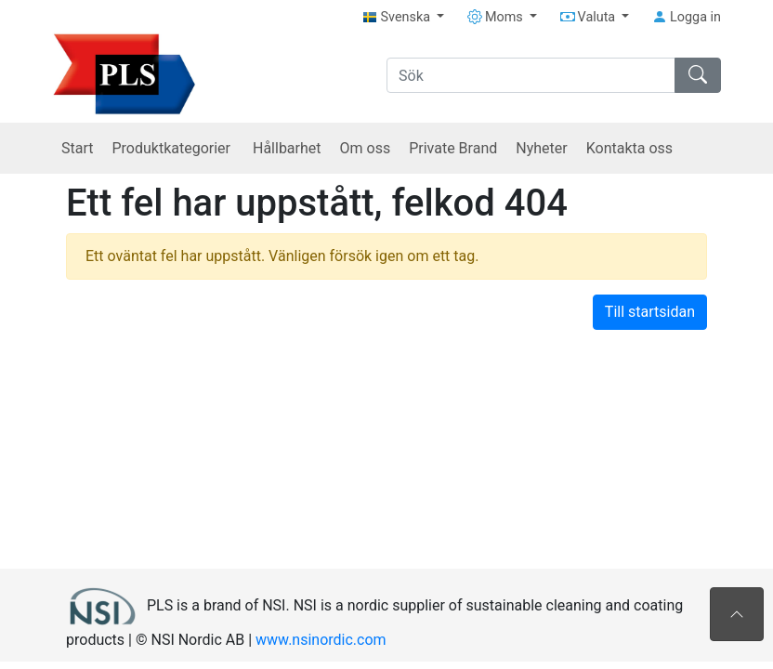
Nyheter (541, 148)
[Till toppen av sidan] (737, 614)
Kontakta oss (629, 148)
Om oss (365, 148)
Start (77, 148)
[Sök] (530, 75)
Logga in (686, 17)
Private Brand (453, 148)
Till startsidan (650, 312)
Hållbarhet (287, 148)
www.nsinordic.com (320, 640)
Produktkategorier (172, 148)
